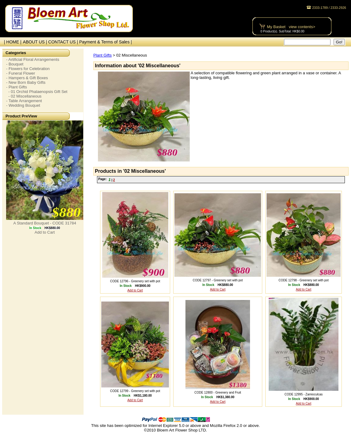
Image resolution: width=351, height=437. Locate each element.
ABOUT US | (35, 41)
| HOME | (11, 41)
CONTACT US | (63, 41)
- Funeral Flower (20, 73)
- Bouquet (14, 64)
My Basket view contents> (291, 26)
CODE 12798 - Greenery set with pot (303, 280)
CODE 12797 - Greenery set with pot (218, 280)
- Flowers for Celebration (28, 68)
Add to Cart (45, 232)
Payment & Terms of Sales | (105, 41)
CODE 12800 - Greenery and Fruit (217, 392)
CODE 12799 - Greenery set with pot (135, 391)
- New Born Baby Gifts (26, 82)
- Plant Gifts (16, 87)
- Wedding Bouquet (23, 105)
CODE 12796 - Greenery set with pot (135, 281)
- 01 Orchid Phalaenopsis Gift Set (36, 91)
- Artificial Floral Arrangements (32, 59)
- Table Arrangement (24, 100)
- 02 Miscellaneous (24, 96)
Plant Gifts (102, 55)
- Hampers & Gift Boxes (27, 78)
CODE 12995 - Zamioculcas (304, 394)
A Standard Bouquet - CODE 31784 (44, 223)
